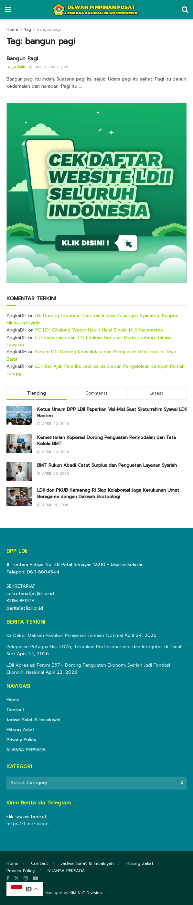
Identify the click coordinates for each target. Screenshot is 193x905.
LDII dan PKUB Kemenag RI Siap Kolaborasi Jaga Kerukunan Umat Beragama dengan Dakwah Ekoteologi (108, 493)
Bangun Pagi (22, 58)
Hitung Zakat (20, 729)
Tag (27, 29)
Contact (15, 709)
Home (12, 29)
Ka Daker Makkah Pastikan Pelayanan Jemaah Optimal (64, 635)
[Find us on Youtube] (35, 878)
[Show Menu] (8, 9)
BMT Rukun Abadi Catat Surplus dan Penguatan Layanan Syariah (107, 465)
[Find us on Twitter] (16, 878)
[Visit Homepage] (96, 9)
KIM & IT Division (86, 893)
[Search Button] (185, 9)
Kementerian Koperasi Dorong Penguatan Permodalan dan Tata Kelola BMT (106, 440)
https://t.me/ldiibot (27, 823)
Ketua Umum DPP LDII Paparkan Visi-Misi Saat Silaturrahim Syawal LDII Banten (112, 412)
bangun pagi (49, 29)
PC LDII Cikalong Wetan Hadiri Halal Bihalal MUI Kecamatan (99, 330)
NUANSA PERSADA (26, 750)
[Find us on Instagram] (26, 878)
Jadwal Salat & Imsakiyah (33, 719)
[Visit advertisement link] (96, 193)
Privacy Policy (21, 739)
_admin (19, 67)
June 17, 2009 (43, 67)
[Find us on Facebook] (7, 878)
